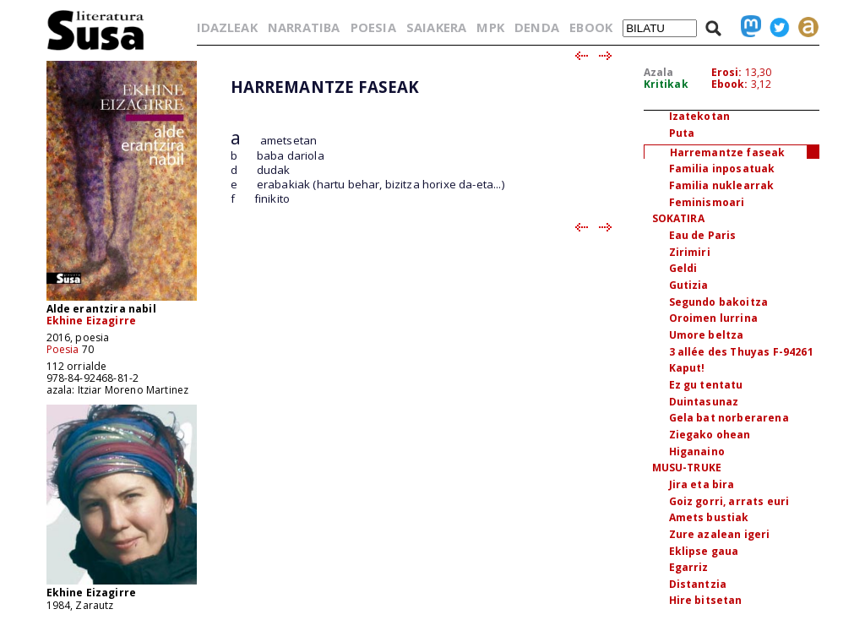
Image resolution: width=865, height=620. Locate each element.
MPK (489, 27)
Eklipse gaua (704, 551)
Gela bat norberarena (729, 418)
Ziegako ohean (710, 434)
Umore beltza (706, 335)
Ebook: (729, 84)
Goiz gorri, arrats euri (729, 501)
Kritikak (666, 84)
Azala (659, 72)
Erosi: (727, 72)
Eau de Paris (703, 235)
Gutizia (689, 285)
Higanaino (697, 451)
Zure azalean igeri (719, 534)
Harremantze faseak (728, 152)
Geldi (683, 268)
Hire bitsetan (706, 600)
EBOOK (590, 27)
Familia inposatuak (722, 168)
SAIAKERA (436, 27)
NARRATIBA (304, 27)
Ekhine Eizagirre (91, 320)
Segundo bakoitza (719, 302)
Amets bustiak (709, 517)
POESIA (373, 27)
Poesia (62, 349)
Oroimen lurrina (713, 318)
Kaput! (687, 368)
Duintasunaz (704, 401)
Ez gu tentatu (706, 385)
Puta (682, 133)
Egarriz (689, 567)
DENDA (536, 27)
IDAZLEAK (227, 27)
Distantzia (698, 584)
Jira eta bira (702, 484)
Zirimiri (689, 252)
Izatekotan (700, 116)
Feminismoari (707, 202)
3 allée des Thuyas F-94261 (741, 352)
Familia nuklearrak (722, 185)
